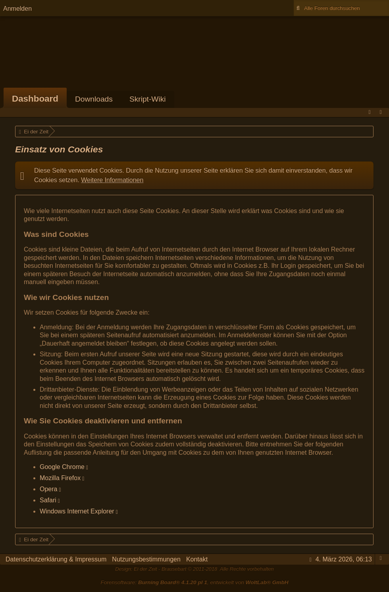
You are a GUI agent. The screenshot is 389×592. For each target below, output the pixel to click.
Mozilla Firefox (60, 478)
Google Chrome (62, 466)
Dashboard (35, 99)
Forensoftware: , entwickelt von (194, 582)
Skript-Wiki (147, 99)
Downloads (94, 99)
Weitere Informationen (112, 180)
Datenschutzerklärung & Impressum (56, 559)
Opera (48, 489)
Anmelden (17, 8)
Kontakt (197, 559)
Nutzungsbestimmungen (146, 559)
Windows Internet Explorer (77, 511)
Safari (48, 500)
